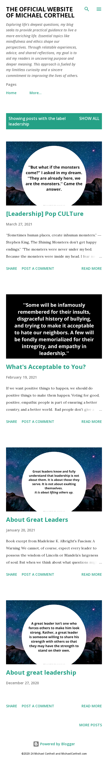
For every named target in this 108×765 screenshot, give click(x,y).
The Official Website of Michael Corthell (40, 12)
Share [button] (11, 268)
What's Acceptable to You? (46, 366)
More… (36, 92)
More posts (90, 724)
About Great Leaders (37, 519)
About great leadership (41, 672)
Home (11, 92)
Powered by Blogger (54, 743)
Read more (92, 268)
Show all (89, 118)
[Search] (87, 9)
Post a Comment (38, 268)
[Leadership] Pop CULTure (45, 213)
